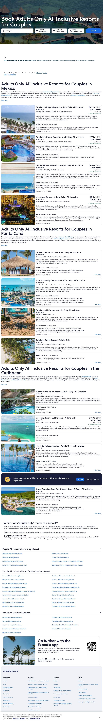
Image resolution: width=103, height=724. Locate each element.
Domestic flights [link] (32, 697)
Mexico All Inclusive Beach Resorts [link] (13, 606)
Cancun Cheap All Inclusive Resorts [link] (63, 595)
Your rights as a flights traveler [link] (87, 702)
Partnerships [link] (6, 690)
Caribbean (12, 75)
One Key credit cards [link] (34, 710)
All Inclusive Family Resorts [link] (10, 557)
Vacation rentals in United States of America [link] (37, 688)
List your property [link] (8, 687)
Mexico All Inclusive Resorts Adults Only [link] (64, 591)
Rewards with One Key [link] (34, 707)
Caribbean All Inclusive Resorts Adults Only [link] (15, 595)
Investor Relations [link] (8, 697)
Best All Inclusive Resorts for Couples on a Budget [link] (67, 561)
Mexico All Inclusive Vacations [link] (11, 633)
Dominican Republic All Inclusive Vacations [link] (65, 625)
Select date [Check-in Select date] (43, 32)
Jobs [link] (4, 684)
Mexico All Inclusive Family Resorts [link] (13, 580)
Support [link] (81, 681)
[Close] (100, 717)
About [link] (5, 681)
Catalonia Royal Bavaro (61, 239)
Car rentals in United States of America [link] (38, 700)
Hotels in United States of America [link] (37, 684)
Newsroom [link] (6, 694)
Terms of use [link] (57, 687)
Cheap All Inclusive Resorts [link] (60, 557)
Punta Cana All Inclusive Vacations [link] (62, 621)
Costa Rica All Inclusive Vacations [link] (62, 617)
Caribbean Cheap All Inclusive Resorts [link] (64, 599)
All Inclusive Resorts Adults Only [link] (12, 553)
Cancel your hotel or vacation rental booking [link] (88, 685)
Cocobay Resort (86, 376)
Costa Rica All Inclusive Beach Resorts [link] (63, 606)
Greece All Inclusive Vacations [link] (61, 629)
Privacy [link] (55, 681)
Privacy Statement (19, 718)
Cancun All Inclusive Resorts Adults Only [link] (14, 583)
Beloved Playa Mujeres (78, 95)
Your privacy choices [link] (59, 700)
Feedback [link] (6, 707)
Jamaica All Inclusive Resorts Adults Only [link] (64, 583)
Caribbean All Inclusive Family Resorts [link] (63, 576)
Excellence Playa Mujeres (51, 92)
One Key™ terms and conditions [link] (62, 690)
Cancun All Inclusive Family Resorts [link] (13, 576)
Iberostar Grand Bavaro (66, 237)
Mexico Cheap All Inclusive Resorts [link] (13, 603)
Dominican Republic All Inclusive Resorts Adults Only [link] (18, 591)
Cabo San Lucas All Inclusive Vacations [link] (14, 629)
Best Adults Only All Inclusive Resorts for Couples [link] (67, 565)
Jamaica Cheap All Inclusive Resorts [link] (13, 599)
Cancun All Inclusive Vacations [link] (11, 621)
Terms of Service (34, 718)
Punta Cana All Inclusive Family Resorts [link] (14, 587)
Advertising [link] (6, 700)
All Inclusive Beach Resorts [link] (60, 553)
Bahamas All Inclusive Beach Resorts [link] (63, 603)
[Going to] (17, 30)
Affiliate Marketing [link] (8, 703)
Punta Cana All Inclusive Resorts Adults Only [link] (65, 587)
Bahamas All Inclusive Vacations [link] (12, 617)
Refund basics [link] (82, 692)
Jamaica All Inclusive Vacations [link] (11, 625)
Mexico (39, 73)
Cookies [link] (56, 684)
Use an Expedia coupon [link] (85, 695)
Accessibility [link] (57, 697)
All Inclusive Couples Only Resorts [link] (12, 561)
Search (93, 31)
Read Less (4, 100)
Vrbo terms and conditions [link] (61, 694)
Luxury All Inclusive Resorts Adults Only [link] (14, 565)
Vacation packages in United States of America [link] (38, 693)
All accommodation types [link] (35, 703)
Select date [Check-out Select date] (60, 32)
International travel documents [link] (87, 699)
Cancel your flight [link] (83, 689)
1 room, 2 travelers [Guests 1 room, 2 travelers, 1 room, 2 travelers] (78, 32)
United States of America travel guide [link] (38, 681)
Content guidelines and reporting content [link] (63, 704)
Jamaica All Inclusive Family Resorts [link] (63, 580)
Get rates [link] (98, 275)
